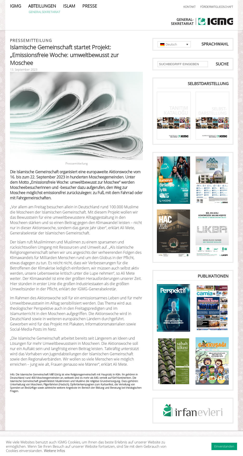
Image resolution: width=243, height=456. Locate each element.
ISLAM (69, 6)
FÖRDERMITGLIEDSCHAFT (216, 7)
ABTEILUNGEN (42, 6)
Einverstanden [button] (224, 446)
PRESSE (89, 6)
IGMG (15, 6)
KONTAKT (189, 7)
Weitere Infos (54, 450)
